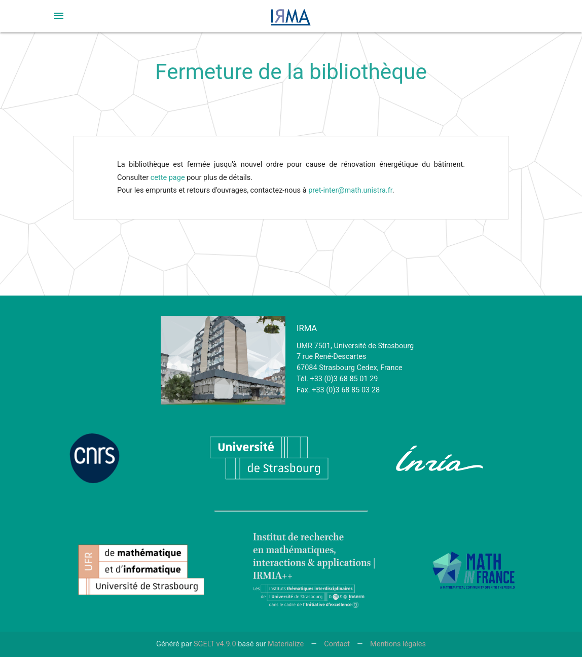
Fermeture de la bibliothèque (291, 71)
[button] (59, 16)
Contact (337, 644)
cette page (168, 177)
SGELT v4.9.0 (215, 644)
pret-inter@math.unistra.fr (350, 190)
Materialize (286, 644)
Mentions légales (398, 644)
